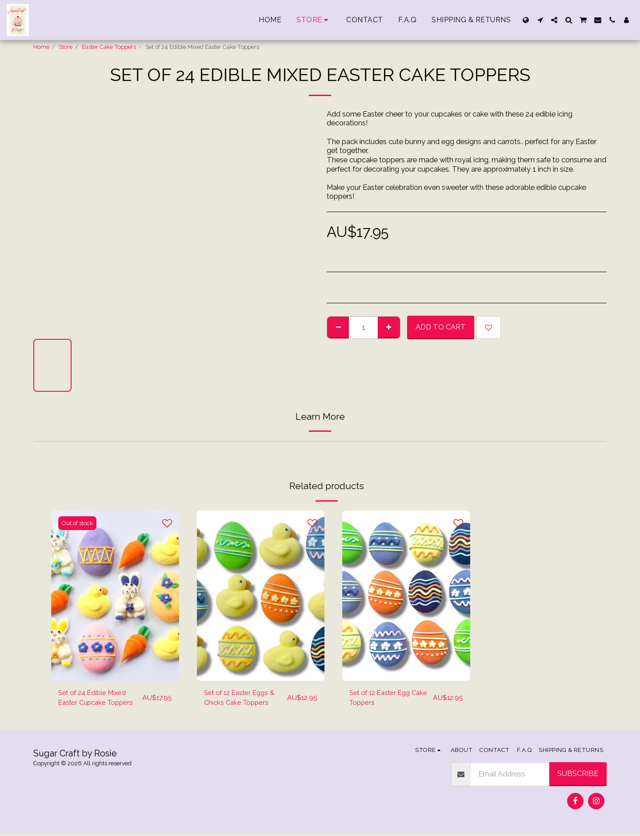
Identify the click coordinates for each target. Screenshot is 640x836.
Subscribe (577, 776)
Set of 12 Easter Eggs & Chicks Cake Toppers (242, 699)
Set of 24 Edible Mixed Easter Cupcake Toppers (98, 699)
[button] (540, 20)
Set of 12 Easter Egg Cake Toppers (382, 699)
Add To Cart (441, 326)
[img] (115, 595)
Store (65, 47)
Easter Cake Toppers (109, 47)
